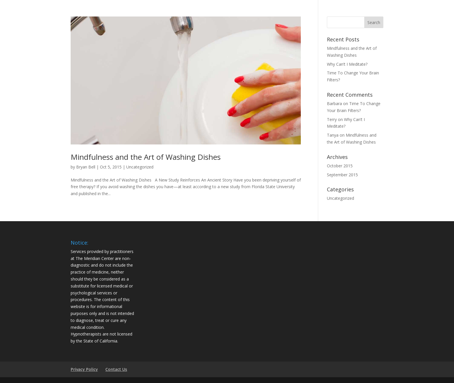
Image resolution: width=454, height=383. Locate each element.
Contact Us (116, 369)
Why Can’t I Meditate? (347, 64)
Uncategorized (139, 167)
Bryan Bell (85, 167)
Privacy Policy (84, 369)
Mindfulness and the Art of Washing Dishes (146, 157)
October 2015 (340, 165)
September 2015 (342, 174)
